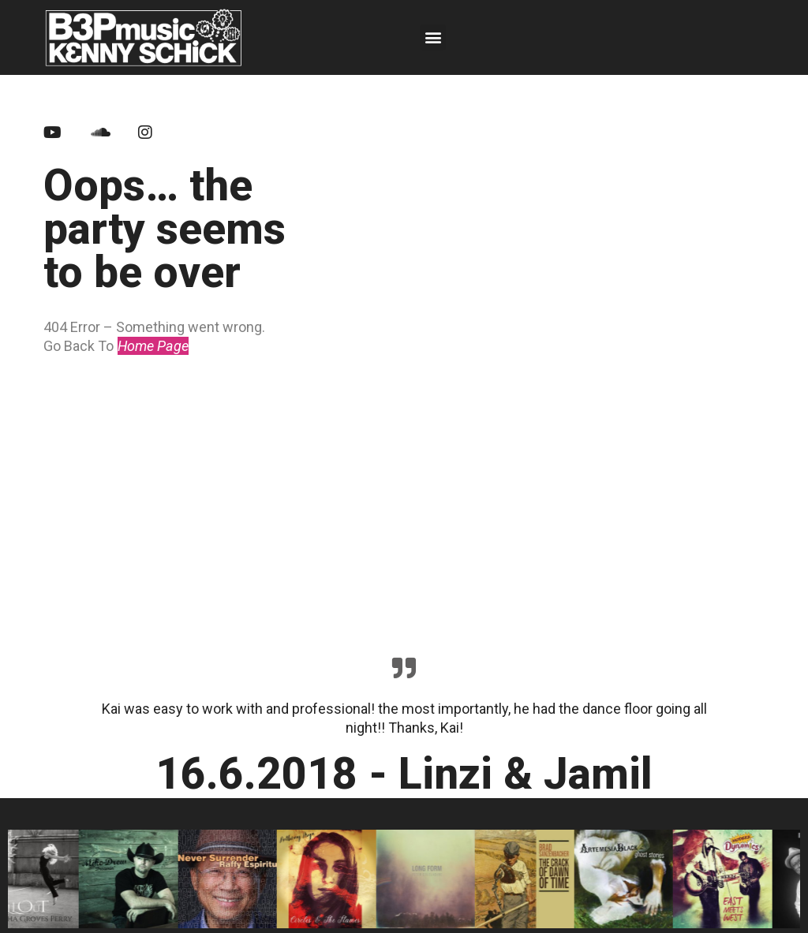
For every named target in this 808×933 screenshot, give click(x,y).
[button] (433, 37)
